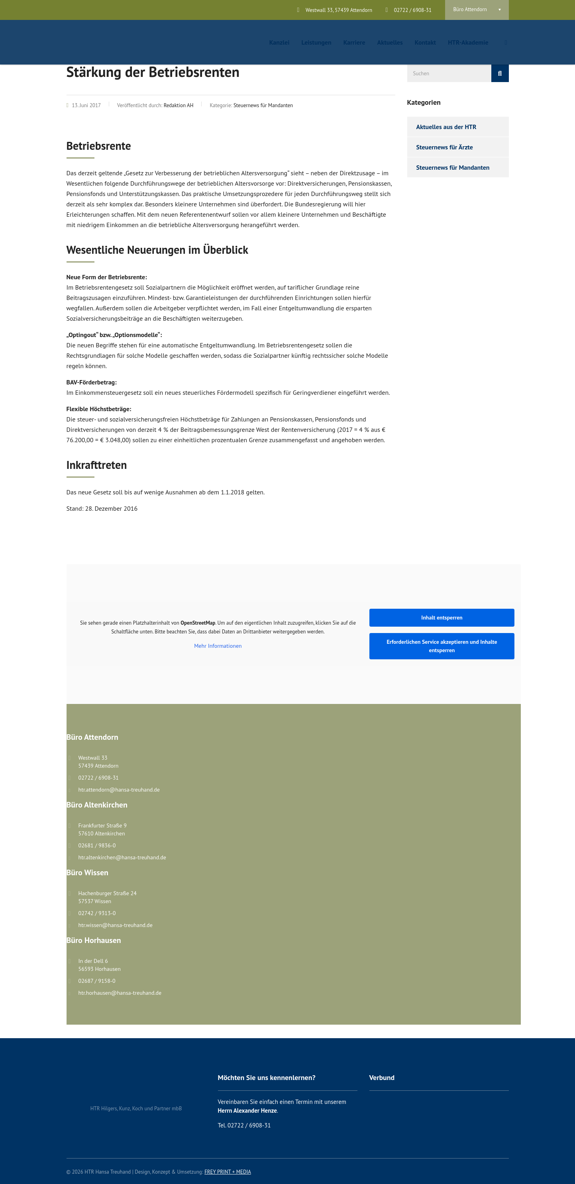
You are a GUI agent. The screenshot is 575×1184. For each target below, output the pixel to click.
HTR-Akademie (468, 42)
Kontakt (425, 42)
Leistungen (316, 42)
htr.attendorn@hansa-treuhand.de (119, 789)
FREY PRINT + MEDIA (227, 1171)
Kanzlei (279, 42)
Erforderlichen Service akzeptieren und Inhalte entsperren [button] (442, 646)
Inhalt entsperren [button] (442, 617)
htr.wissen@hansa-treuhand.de (115, 925)
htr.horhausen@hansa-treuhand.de (120, 992)
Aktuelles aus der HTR (446, 127)
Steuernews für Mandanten (453, 167)
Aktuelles (390, 42)
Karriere (354, 42)
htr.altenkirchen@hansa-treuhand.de (122, 857)
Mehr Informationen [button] (217, 646)
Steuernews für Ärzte (444, 147)
